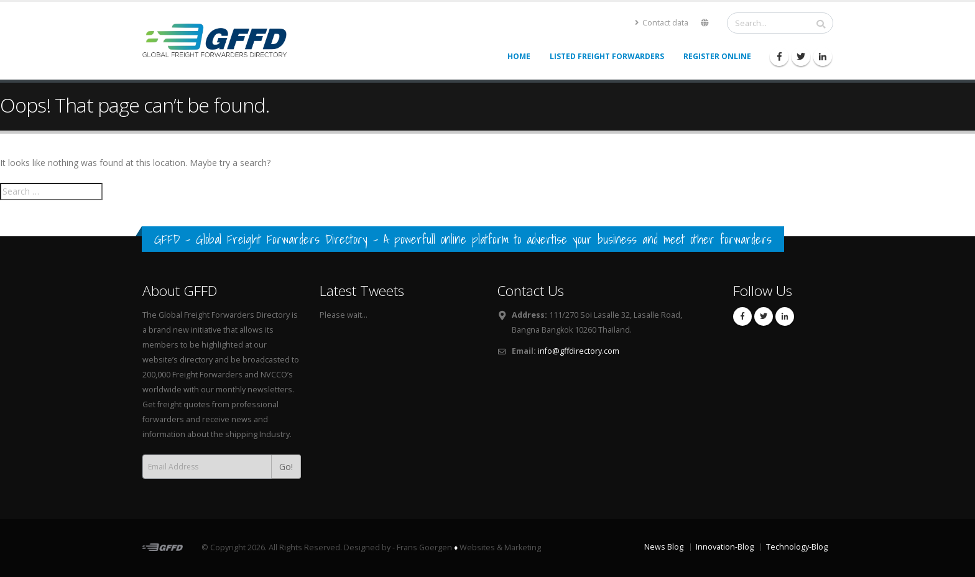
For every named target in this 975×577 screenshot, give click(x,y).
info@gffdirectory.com (578, 351)
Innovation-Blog (725, 547)
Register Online (717, 56)
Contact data (661, 22)
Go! (286, 467)
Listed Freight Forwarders (607, 56)
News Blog (663, 547)
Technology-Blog (797, 547)
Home (518, 56)
